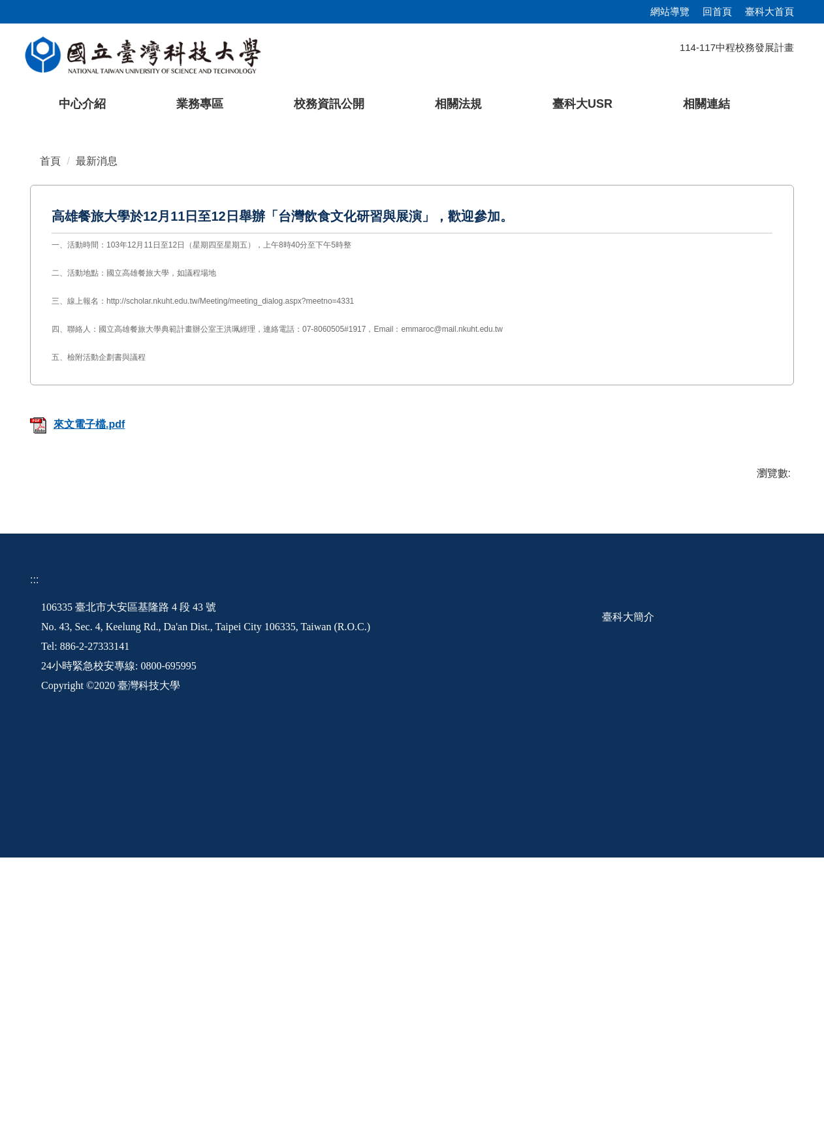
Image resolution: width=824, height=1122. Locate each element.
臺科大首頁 (769, 11)
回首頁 (717, 11)
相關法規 (458, 103)
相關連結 (706, 103)
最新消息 (97, 425)
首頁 (50, 425)
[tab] (642, 365)
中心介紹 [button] (82, 103)
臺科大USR (582, 103)
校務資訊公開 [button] (329, 103)
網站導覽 (669, 11)
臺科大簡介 (628, 881)
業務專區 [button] (199, 103)
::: (34, 844)
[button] (31, 248)
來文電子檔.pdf (77, 689)
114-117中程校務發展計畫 (737, 47)
